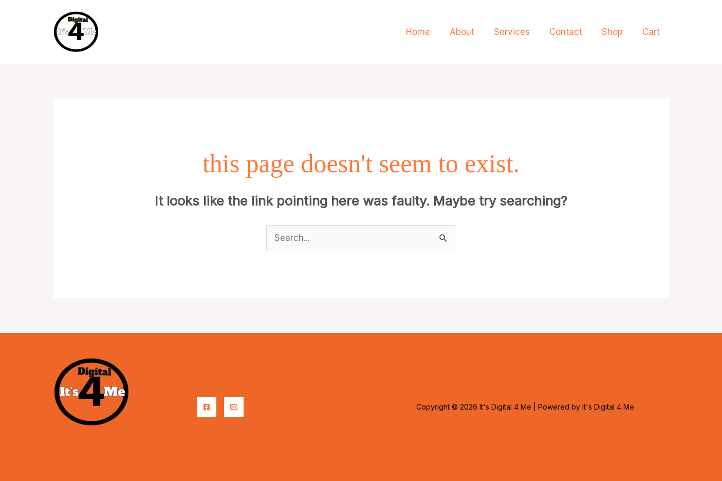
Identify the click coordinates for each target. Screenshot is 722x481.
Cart (652, 32)
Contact (570, 32)
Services (519, 32)
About (471, 32)
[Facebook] (206, 407)
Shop (615, 32)
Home (429, 32)
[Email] (234, 407)
